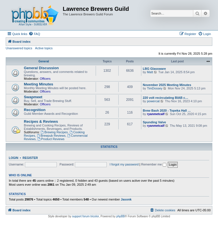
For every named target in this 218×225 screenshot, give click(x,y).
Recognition (34, 110)
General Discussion (41, 68)
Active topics (44, 48)
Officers (45, 78)
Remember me (153, 164)
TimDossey (155, 88)
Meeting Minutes (38, 84)
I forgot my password (124, 164)
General (43, 61)
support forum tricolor (85, 216)
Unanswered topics (19, 48)
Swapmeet (33, 97)
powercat (153, 101)
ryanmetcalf (156, 114)
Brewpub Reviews (51, 135)
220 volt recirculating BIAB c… (165, 97)
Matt (150, 72)
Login (13, 157)
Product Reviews (50, 139)
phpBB (120, 216)
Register (30, 157)
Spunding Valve (154, 122)
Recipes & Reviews (41, 121)
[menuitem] (34, 33)
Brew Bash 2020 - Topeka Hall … (167, 110)
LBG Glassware (154, 68)
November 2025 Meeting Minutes (167, 85)
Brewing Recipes (54, 132)
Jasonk (126, 199)
